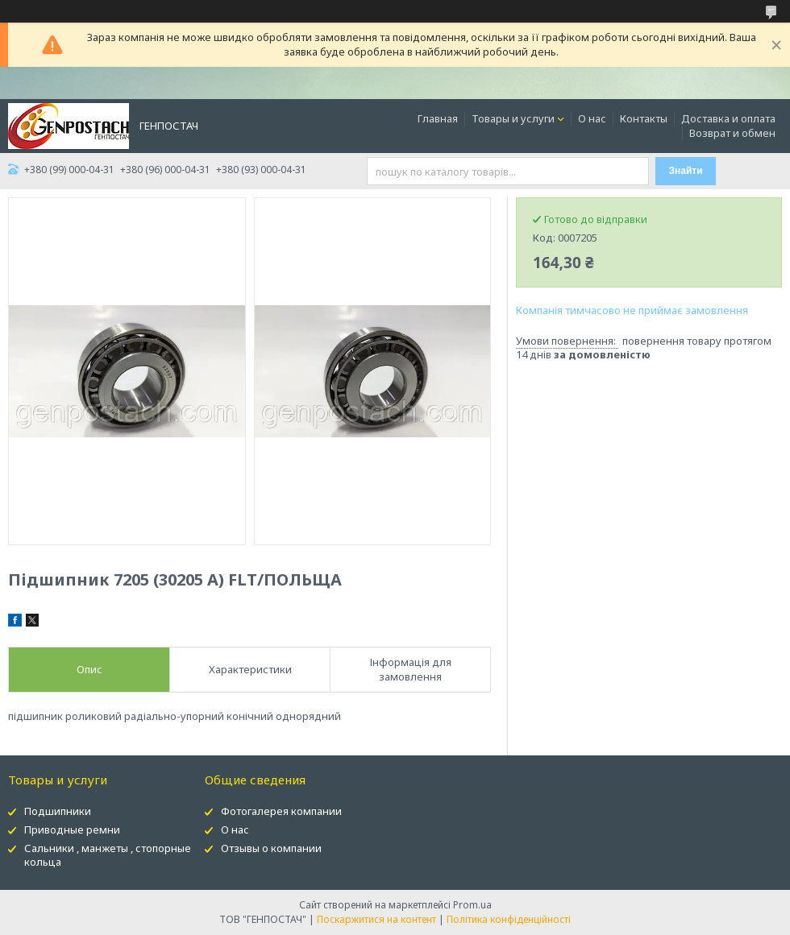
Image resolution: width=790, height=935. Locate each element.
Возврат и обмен (732, 133)
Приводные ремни (72, 829)
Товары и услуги (513, 118)
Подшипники (57, 811)
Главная (438, 118)
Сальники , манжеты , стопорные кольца (107, 855)
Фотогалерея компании (281, 811)
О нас (592, 118)
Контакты (643, 118)
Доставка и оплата (728, 118)
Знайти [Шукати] (686, 170)
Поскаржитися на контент (376, 919)
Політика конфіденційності (509, 919)
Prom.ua (472, 905)
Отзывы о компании (271, 848)
